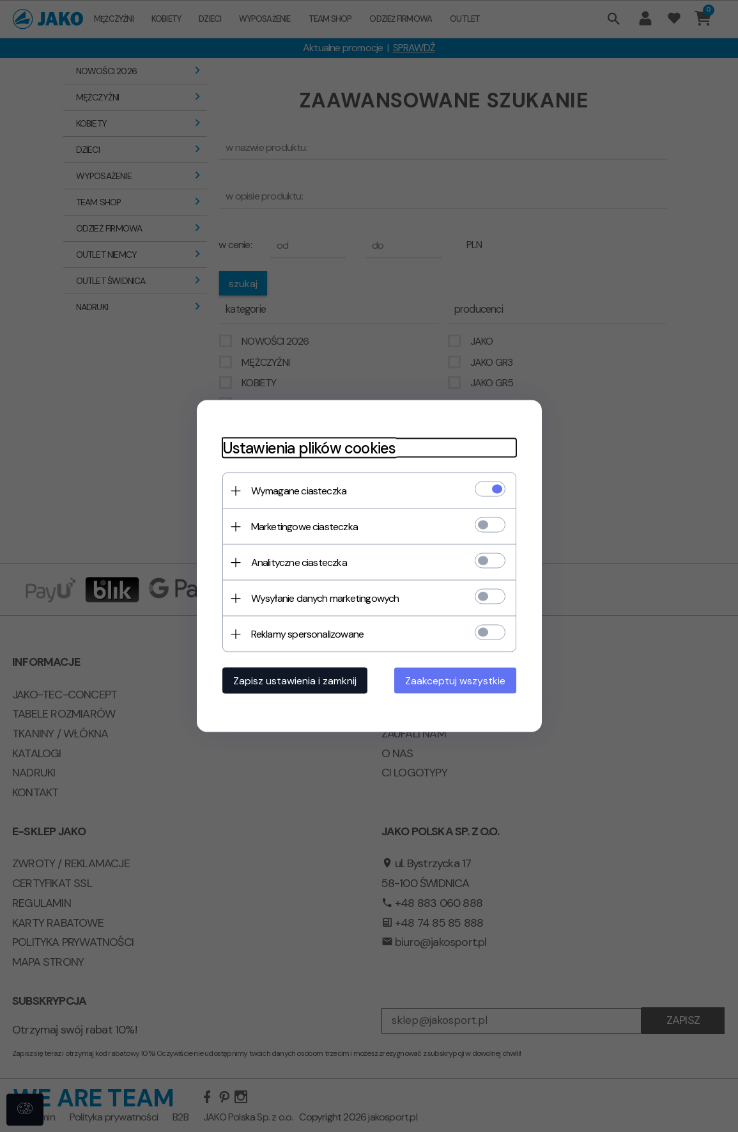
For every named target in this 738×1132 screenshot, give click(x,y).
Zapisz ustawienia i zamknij (295, 681)
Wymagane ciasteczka (299, 491)
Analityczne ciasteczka (299, 562)
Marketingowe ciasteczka (304, 526)
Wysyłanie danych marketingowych (325, 598)
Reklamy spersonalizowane (307, 634)
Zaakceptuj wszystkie (455, 681)
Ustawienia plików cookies (309, 448)
